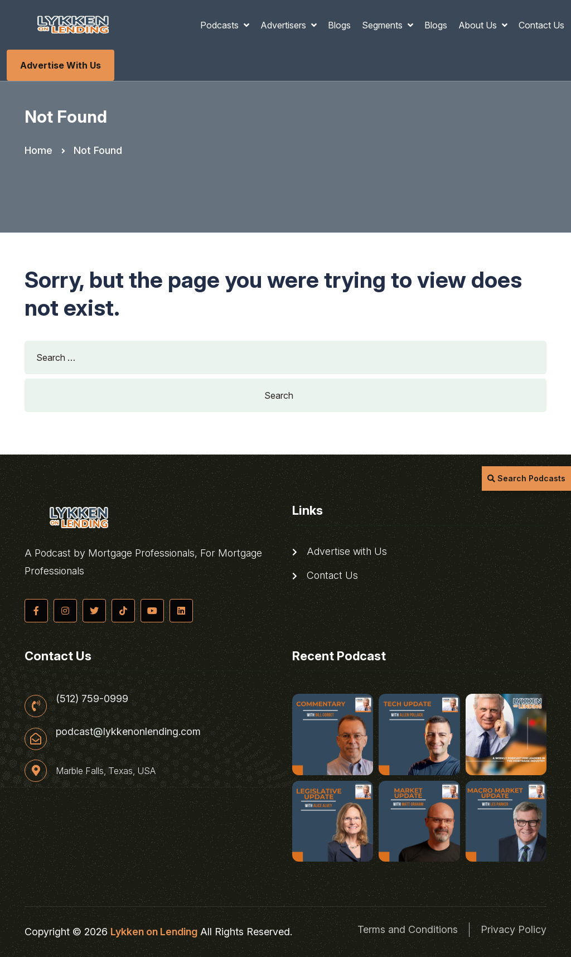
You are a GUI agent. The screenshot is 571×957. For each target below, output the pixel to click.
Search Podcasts (526, 478)
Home (38, 150)
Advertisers (284, 25)
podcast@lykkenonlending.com (128, 732)
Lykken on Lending (153, 931)
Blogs (339, 25)
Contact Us (541, 25)
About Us (478, 25)
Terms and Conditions (407, 929)
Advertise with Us (60, 65)
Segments (383, 25)
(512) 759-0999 (92, 699)
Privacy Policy (513, 929)
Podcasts (220, 25)
